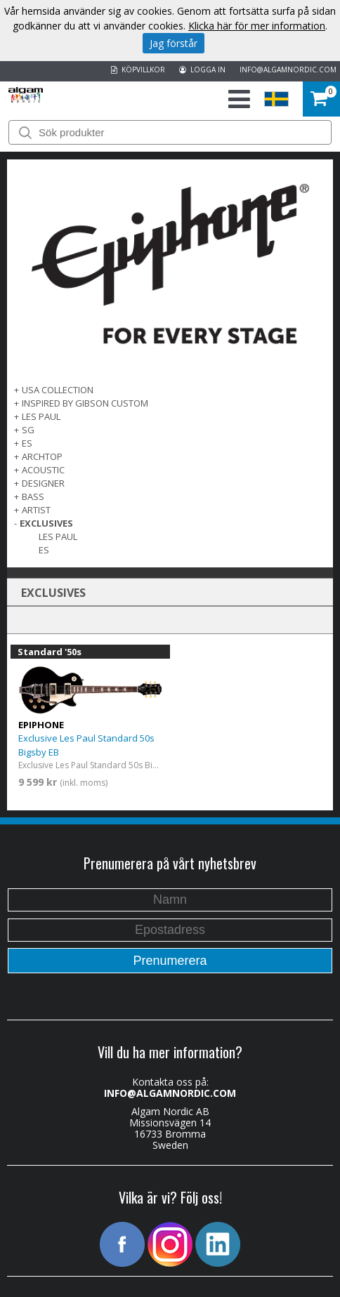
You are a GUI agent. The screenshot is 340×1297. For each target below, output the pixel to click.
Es (44, 550)
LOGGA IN (202, 69)
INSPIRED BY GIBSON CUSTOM (85, 403)
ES (27, 443)
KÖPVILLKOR (138, 69)
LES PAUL (41, 416)
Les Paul (58, 536)
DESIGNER (43, 483)
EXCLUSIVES (46, 523)
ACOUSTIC (43, 469)
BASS (33, 496)
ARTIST (36, 509)
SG (28, 429)
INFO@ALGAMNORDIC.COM (288, 69)
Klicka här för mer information (256, 25)
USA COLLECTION (57, 389)
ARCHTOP (42, 456)
